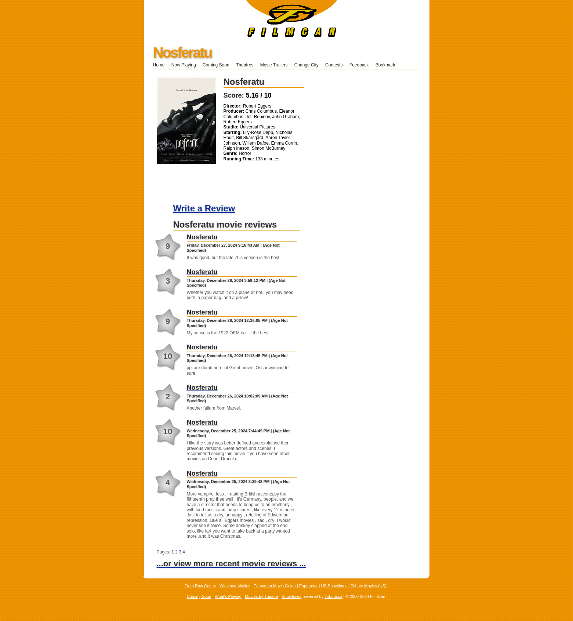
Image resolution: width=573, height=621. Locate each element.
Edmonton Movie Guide (275, 586)
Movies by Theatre (261, 596)
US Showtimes (334, 586)
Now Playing (183, 65)
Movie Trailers (274, 65)
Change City (306, 65)
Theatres (244, 65)
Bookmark (388, 65)
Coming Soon (216, 65)
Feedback (359, 65)
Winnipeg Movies (235, 586)
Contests (333, 65)
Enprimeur (308, 586)
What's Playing (228, 596)
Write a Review (204, 208)
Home (159, 65)
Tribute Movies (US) (368, 586)
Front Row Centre (200, 586)
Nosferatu (182, 52)
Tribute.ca (333, 596)
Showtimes (291, 596)
